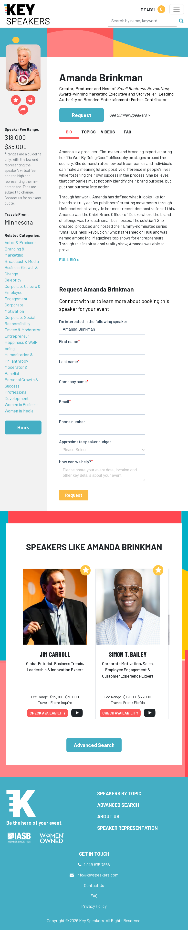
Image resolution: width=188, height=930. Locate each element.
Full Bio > (69, 259)
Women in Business (22, 404)
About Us (108, 816)
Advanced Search (94, 745)
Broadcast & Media (22, 261)
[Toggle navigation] (176, 9)
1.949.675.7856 (97, 864)
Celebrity (13, 279)
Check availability (48, 713)
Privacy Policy (94, 906)
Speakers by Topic (119, 793)
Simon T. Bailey (127, 654)
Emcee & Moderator (23, 329)
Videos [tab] (108, 131)
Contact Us (94, 885)
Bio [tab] (69, 131)
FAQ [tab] (127, 131)
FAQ (94, 895)
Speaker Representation (127, 828)
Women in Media (19, 410)
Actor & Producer (20, 242)
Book (23, 427)
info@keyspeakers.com (97, 874)
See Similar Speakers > (129, 114)
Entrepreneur (17, 336)
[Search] (142, 20)
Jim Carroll (55, 654)
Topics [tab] (88, 131)
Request (81, 115)
